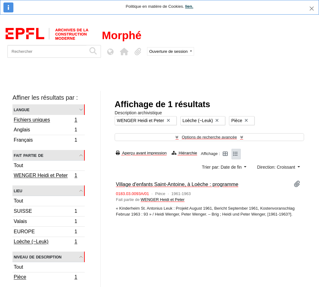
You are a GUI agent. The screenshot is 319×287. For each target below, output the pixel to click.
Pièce (45, 277)
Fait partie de (28, 155)
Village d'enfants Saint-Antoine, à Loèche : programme (177, 184)
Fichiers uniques (45, 120)
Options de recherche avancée (209, 137)
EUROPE (45, 232)
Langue (22, 109)
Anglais (45, 130)
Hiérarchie (184, 153)
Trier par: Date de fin (222, 167)
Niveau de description (37, 257)
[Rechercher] (46, 51)
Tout (18, 165)
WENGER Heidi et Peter (45, 176)
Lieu (18, 191)
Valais (45, 222)
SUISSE (45, 211)
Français (45, 140)
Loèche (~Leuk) (45, 242)
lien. (189, 6)
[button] (124, 51)
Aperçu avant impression (141, 153)
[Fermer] (312, 8)
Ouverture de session (169, 51)
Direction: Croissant (276, 167)
